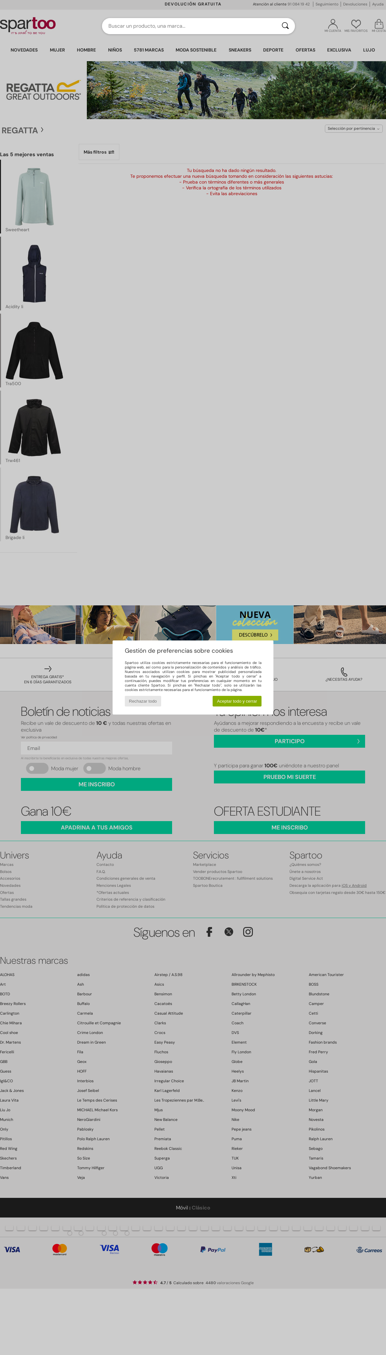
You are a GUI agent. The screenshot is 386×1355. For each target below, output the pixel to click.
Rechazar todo (143, 701)
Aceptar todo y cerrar (237, 701)
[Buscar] (285, 26)
